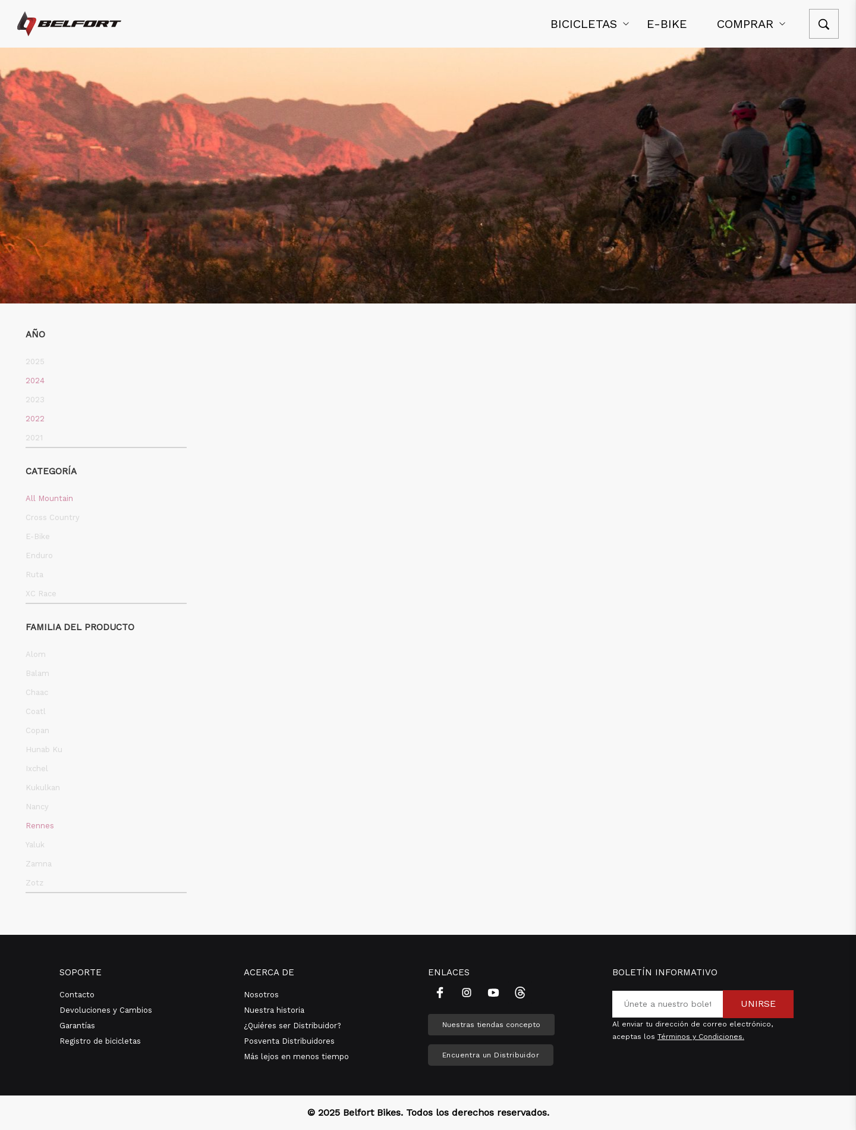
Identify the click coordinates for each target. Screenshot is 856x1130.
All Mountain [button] (49, 498)
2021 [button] (34, 437)
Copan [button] (37, 730)
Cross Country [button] (53, 517)
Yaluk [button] (35, 844)
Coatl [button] (36, 711)
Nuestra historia (274, 1010)
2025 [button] (35, 361)
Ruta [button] (34, 574)
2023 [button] (35, 399)
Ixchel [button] (37, 768)
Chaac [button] (37, 692)
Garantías (77, 1025)
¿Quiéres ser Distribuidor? (292, 1025)
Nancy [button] (37, 806)
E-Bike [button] (38, 536)
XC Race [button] (41, 593)
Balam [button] (37, 673)
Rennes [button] (40, 825)
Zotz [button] (34, 882)
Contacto (77, 994)
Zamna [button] (39, 863)
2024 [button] (35, 380)
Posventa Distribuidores (289, 1041)
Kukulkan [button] (43, 787)
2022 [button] (35, 418)
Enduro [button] (39, 555)
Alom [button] (36, 654)
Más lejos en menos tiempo (296, 1056)
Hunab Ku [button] (44, 749)
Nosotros (261, 994)
